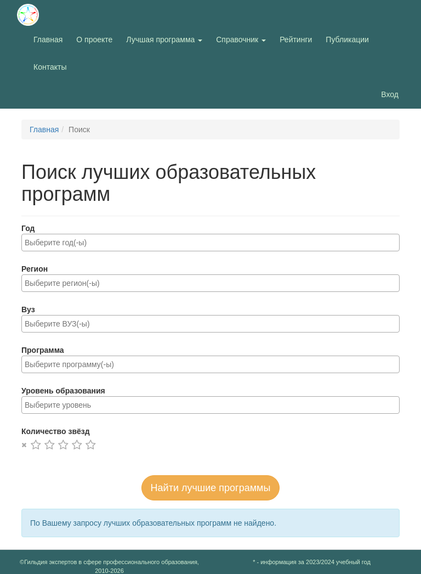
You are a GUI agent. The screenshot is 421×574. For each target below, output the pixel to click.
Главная (47, 39)
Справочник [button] (241, 39)
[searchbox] (210, 242)
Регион (34, 269)
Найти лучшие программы (211, 487)
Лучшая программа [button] (164, 39)
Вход (390, 94)
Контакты (49, 67)
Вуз (28, 309)
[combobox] (210, 242)
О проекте (97, 38)
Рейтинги (296, 39)
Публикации (347, 39)
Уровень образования (63, 390)
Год (28, 228)
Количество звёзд (55, 431)
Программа (42, 350)
